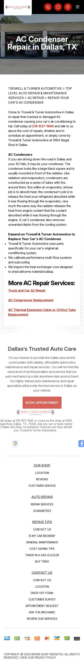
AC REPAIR (35, 98)
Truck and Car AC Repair (27, 290)
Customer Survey (42, 599)
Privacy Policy (45, 657)
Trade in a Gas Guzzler (42, 555)
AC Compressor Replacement (30, 300)
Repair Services (42, 504)
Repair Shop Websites (47, 654)
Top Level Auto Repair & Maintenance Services (40, 93)
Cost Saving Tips (42, 548)
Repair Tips (42, 522)
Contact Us (42, 529)
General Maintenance (42, 542)
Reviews (42, 479)
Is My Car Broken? (42, 535)
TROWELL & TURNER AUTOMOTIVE (35, 88)
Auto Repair (42, 497)
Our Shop (42, 465)
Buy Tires (42, 561)
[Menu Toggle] (77, 6)
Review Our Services (42, 618)
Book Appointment (42, 406)
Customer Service (42, 485)
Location (42, 473)
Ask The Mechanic (42, 612)
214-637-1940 (43, 126)
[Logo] (18, 7)
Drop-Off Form (42, 593)
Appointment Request (42, 605)
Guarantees (42, 510)
